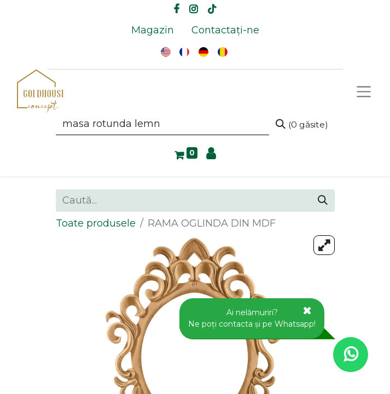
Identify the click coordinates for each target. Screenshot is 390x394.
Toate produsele (96, 223)
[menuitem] (153, 30)
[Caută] (302, 124)
